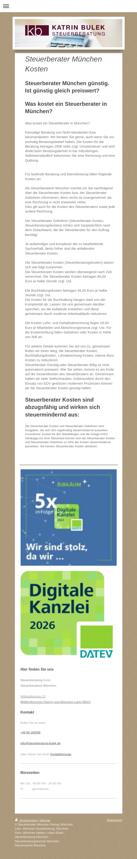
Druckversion (26, 820)
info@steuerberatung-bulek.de (41, 743)
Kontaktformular (60, 754)
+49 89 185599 (30, 732)
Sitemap (45, 820)
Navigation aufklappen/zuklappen (68, 6)
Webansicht (114, 820)
